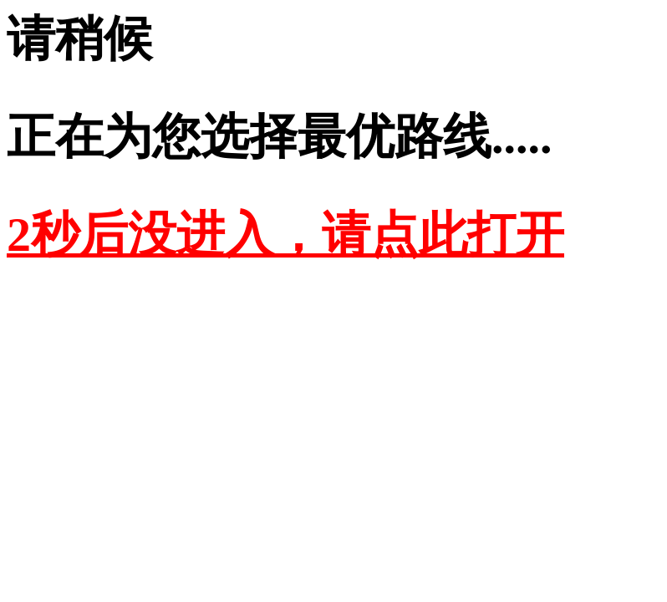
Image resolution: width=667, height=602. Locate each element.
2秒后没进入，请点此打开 (285, 234)
